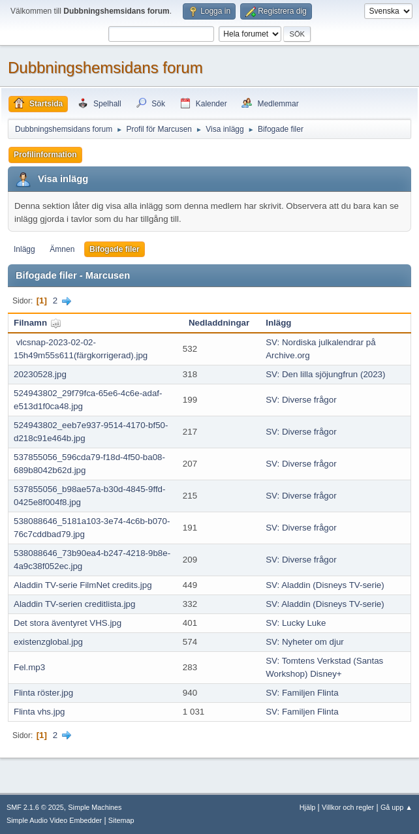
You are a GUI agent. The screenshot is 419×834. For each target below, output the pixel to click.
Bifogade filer (114, 249)
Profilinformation (45, 154)
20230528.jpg (40, 374)
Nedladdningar (219, 323)
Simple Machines (94, 807)
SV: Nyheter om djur (305, 642)
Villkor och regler (348, 807)
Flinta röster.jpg (43, 693)
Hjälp (308, 807)
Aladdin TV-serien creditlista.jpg (74, 604)
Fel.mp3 (29, 667)
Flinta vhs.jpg (39, 712)
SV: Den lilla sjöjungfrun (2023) (325, 374)
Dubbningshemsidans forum (105, 67)
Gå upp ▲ (396, 807)
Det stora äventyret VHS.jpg (67, 623)
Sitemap (121, 820)
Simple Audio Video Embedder (54, 820)
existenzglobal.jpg (48, 642)
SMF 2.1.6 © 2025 (35, 807)
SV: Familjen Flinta (302, 693)
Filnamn (37, 323)
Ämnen (62, 249)
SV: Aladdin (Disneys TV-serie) (325, 585)
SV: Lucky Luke (296, 623)
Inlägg (24, 249)
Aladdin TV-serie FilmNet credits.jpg (83, 585)
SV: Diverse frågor (301, 400)
